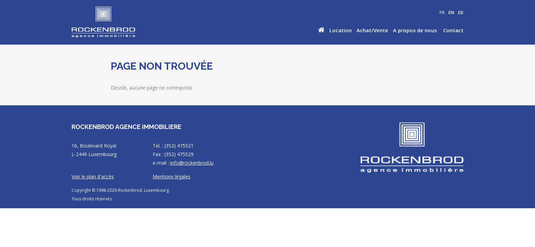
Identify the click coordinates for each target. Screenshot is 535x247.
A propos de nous (415, 30)
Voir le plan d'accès (93, 176)
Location (340, 30)
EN (451, 12)
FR (442, 12)
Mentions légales (171, 176)
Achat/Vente (372, 30)
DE (460, 12)
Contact (453, 30)
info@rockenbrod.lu (192, 163)
